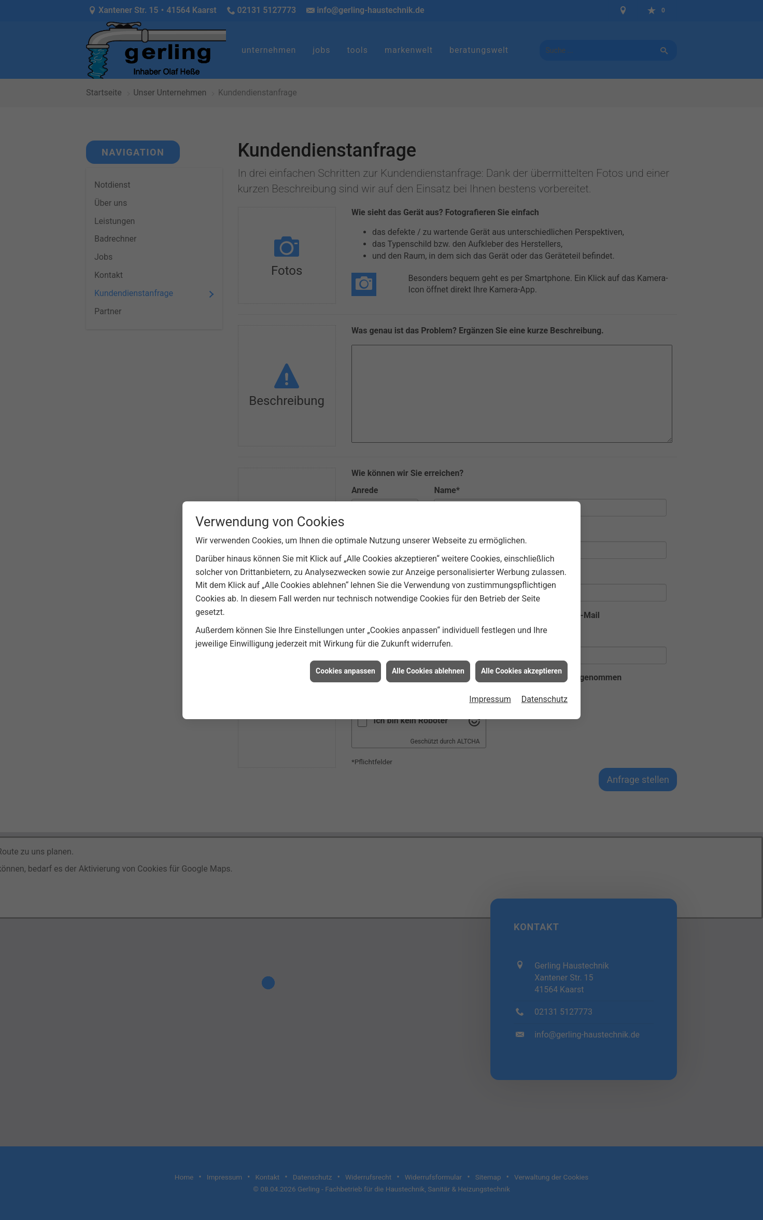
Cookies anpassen (345, 604)
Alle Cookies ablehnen (428, 604)
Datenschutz (544, 632)
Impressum (490, 632)
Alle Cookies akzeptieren (521, 604)
